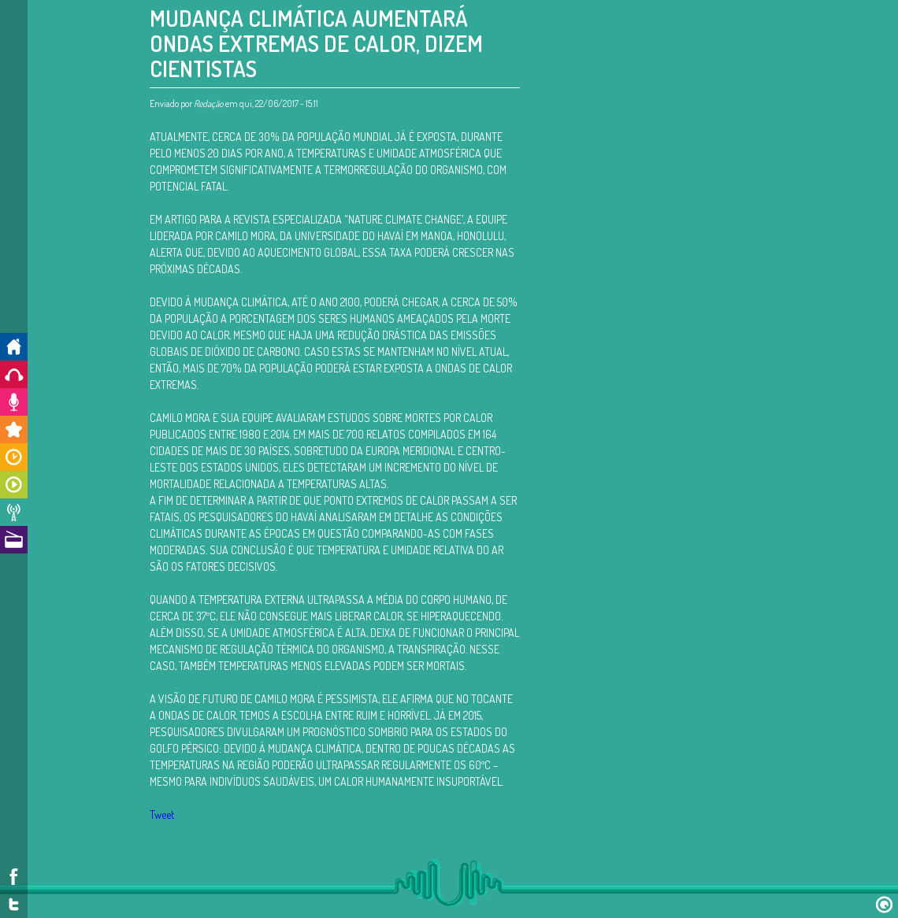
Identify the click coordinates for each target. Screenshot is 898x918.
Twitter (14, 904)
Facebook (14, 876)
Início (14, 347)
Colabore (14, 402)
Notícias (14, 512)
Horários (14, 457)
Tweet (162, 814)
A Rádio (14, 539)
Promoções (14, 429)
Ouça (14, 374)
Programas (14, 484)
